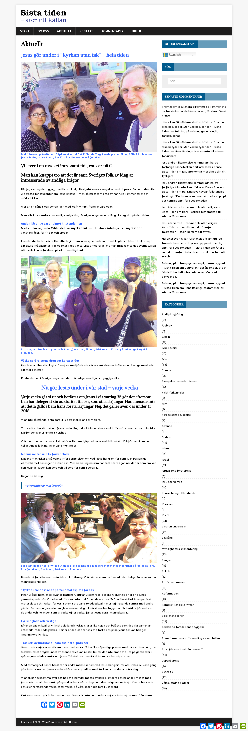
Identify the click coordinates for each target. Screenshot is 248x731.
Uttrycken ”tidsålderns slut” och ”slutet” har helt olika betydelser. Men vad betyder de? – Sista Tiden (194, 127)
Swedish (172, 55)
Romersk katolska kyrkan (178, 604)
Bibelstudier (169, 348)
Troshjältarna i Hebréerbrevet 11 (182, 649)
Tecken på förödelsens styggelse (183, 627)
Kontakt (86, 31)
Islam (165, 448)
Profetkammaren (173, 582)
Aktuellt (64, 31)
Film (164, 404)
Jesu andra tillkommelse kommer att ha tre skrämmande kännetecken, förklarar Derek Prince (194, 111)
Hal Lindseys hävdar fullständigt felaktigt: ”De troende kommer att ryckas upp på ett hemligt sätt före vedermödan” (194, 196)
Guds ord (167, 437)
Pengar (166, 560)
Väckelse (167, 671)
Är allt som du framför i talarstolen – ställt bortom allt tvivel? (187, 229)
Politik (166, 571)
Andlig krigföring (172, 314)
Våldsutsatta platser (175, 683)
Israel (165, 459)
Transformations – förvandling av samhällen (191, 638)
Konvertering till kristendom (180, 493)
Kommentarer (112, 31)
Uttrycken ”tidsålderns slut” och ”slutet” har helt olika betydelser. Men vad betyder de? (194, 272)
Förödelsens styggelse (176, 415)
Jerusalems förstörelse (176, 470)
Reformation (170, 593)
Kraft (165, 515)
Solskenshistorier (173, 616)
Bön (164, 359)
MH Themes (70, 722)
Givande (167, 426)
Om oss (43, 31)
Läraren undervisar (174, 526)
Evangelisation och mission (179, 381)
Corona (166, 370)
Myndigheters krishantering (180, 549)
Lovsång (167, 537)
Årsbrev (167, 325)
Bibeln (136, 31)
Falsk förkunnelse (173, 392)
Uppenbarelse (170, 660)
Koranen (167, 504)
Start (24, 31)
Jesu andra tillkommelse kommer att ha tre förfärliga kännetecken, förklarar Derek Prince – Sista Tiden (193, 167)
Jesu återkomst (172, 482)
